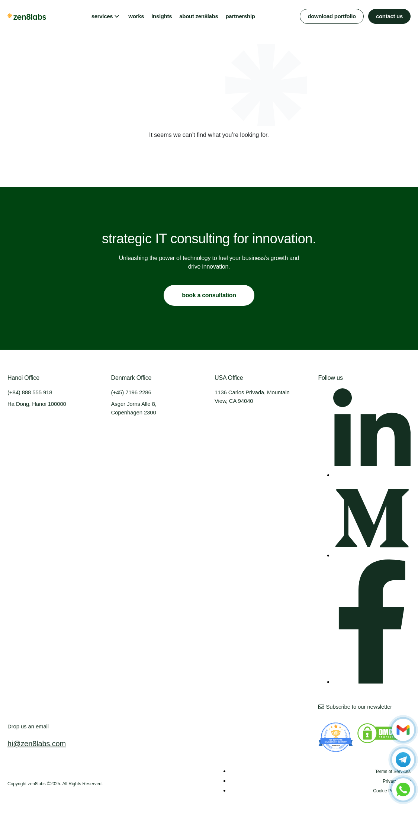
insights (161, 16)
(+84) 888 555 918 (29, 392)
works (136, 16)
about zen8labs (198, 16)
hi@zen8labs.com (36, 744)
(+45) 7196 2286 (131, 392)
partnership (240, 16)
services (102, 16)
